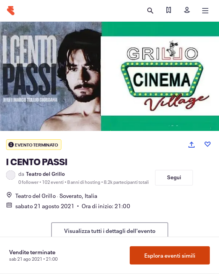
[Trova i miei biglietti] (168, 10)
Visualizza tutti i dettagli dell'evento (109, 230)
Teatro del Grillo (45, 173)
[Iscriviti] (187, 10)
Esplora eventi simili (169, 255)
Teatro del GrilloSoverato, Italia (51, 195)
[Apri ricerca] (150, 10)
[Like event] (207, 144)
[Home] (10, 10)
